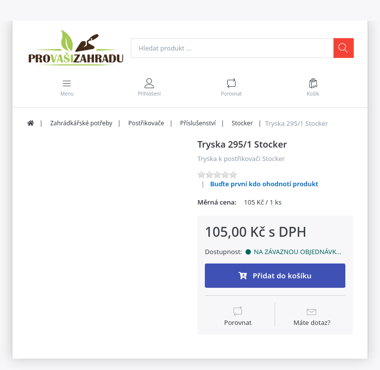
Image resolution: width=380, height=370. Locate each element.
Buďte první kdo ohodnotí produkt (264, 184)
